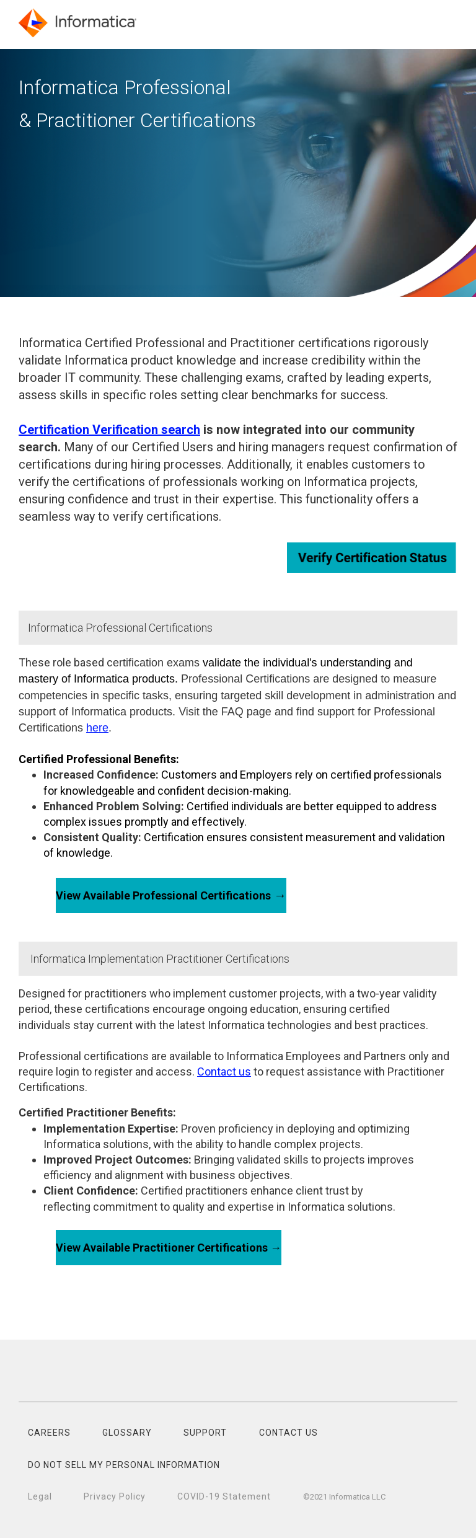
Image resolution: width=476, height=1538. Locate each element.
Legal (40, 1496)
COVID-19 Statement (224, 1496)
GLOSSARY (127, 1433)
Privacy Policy (115, 1496)
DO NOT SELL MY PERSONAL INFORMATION (124, 1465)
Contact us (224, 1071)
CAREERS (49, 1433)
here (97, 728)
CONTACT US (288, 1433)
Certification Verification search (109, 429)
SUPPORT (205, 1433)
